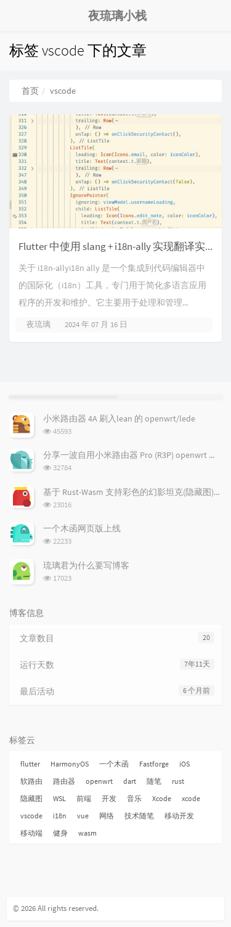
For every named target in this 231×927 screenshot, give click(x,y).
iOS (184, 763)
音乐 (134, 798)
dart (129, 781)
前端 (83, 798)
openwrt (99, 781)
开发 (109, 798)
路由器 (64, 781)
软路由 (31, 781)
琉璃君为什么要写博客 (86, 565)
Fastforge (154, 763)
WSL (59, 798)
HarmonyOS (70, 763)
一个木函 (114, 763)
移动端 (31, 833)
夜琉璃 (38, 324)
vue (83, 815)
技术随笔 (139, 815)
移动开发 (179, 815)
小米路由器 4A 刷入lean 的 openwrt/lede (119, 418)
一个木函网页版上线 (82, 528)
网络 (106, 815)
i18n (60, 815)
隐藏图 (31, 798)
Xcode (161, 798)
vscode (31, 815)
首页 (30, 90)
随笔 (154, 781)
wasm (87, 833)
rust (178, 781)
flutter (30, 763)
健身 (60, 833)
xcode (191, 798)
